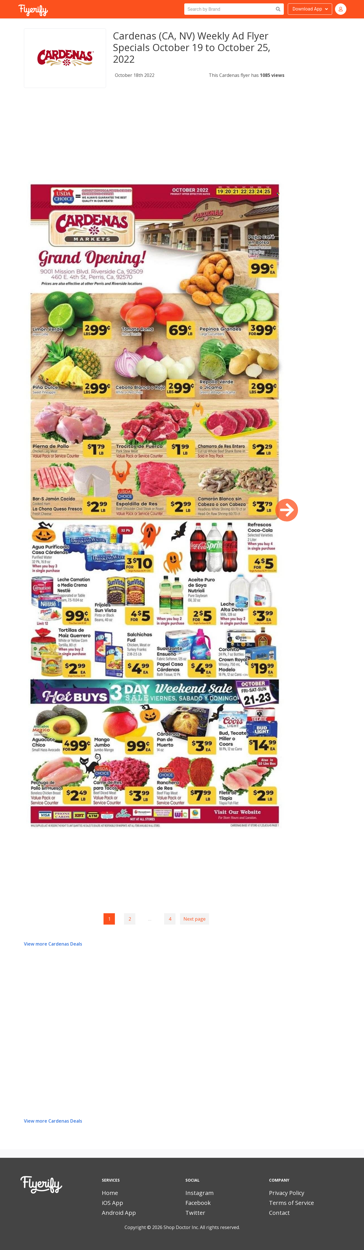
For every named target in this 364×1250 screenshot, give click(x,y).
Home (110, 1193)
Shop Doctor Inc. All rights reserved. (202, 1227)
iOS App (112, 1203)
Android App (119, 1213)
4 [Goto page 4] (170, 919)
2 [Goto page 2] (130, 919)
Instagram (199, 1193)
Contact (279, 1213)
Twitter (195, 1213)
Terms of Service (291, 1203)
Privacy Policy (286, 1193)
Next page (194, 919)
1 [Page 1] (109, 919)
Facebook (198, 1203)
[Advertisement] (154, 140)
